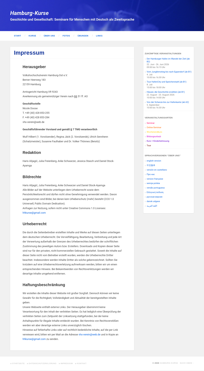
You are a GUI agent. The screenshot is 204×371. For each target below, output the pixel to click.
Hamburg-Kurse (30, 13)
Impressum (67, 364)
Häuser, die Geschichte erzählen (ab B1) (166, 92)
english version (154, 161)
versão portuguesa (156, 188)
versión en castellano (157, 170)
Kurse (32, 36)
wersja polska (153, 184)
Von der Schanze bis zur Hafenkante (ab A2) (168, 102)
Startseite (18, 364)
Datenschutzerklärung (43, 364)
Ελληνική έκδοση (155, 193)
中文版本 (151, 166)
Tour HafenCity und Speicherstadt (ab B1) (167, 82)
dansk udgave (153, 202)
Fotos (66, 36)
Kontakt (82, 364)
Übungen (83, 36)
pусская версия (154, 197)
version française (155, 179)
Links (99, 36)
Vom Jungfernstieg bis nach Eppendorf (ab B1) (169, 72)
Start (17, 36)
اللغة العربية (152, 206)
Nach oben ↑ (187, 364)
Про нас (151, 175)
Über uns (49, 36)
